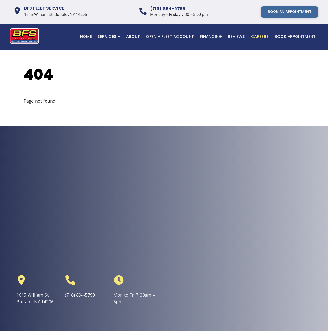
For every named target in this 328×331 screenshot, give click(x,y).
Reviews (236, 36)
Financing (211, 36)
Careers (260, 36)
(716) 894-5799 (167, 9)
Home (86, 36)
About (133, 36)
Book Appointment (295, 36)
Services (109, 36)
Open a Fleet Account (170, 36)
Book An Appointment (289, 11)
